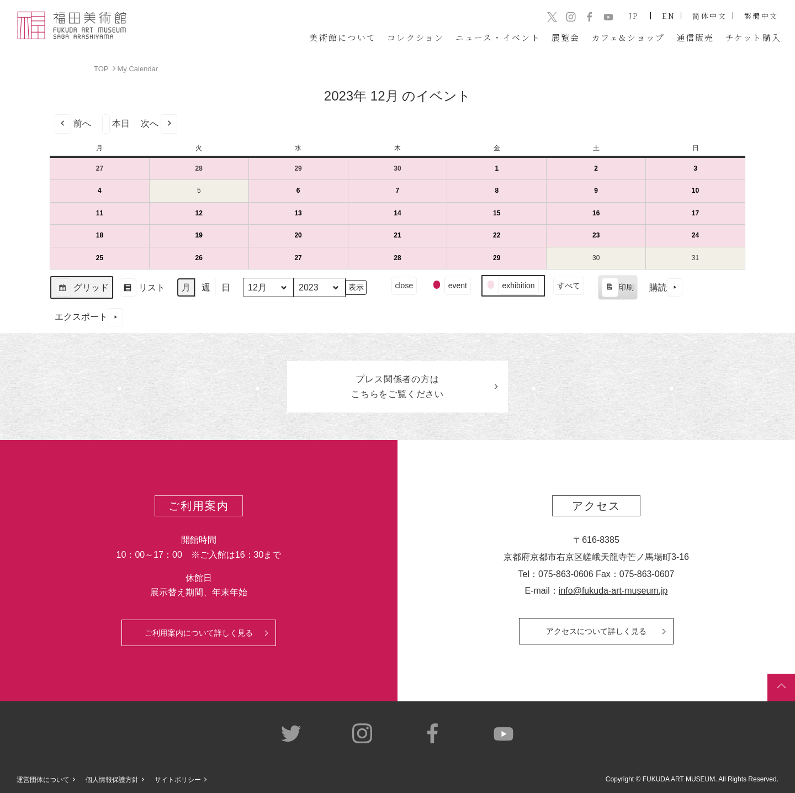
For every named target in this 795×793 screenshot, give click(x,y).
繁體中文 (761, 15)
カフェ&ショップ (628, 37)
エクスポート (89, 317)
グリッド (81, 288)
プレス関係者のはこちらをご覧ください (397, 386)
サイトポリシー (178, 780)
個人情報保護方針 (112, 780)
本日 (116, 123)
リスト (142, 288)
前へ (73, 123)
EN (668, 15)
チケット (753, 37)
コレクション (415, 37)
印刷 (617, 289)
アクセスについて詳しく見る (596, 631)
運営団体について (43, 780)
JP (634, 15)
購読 (665, 287)
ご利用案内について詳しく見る (199, 632)
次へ (159, 123)
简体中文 (709, 15)
